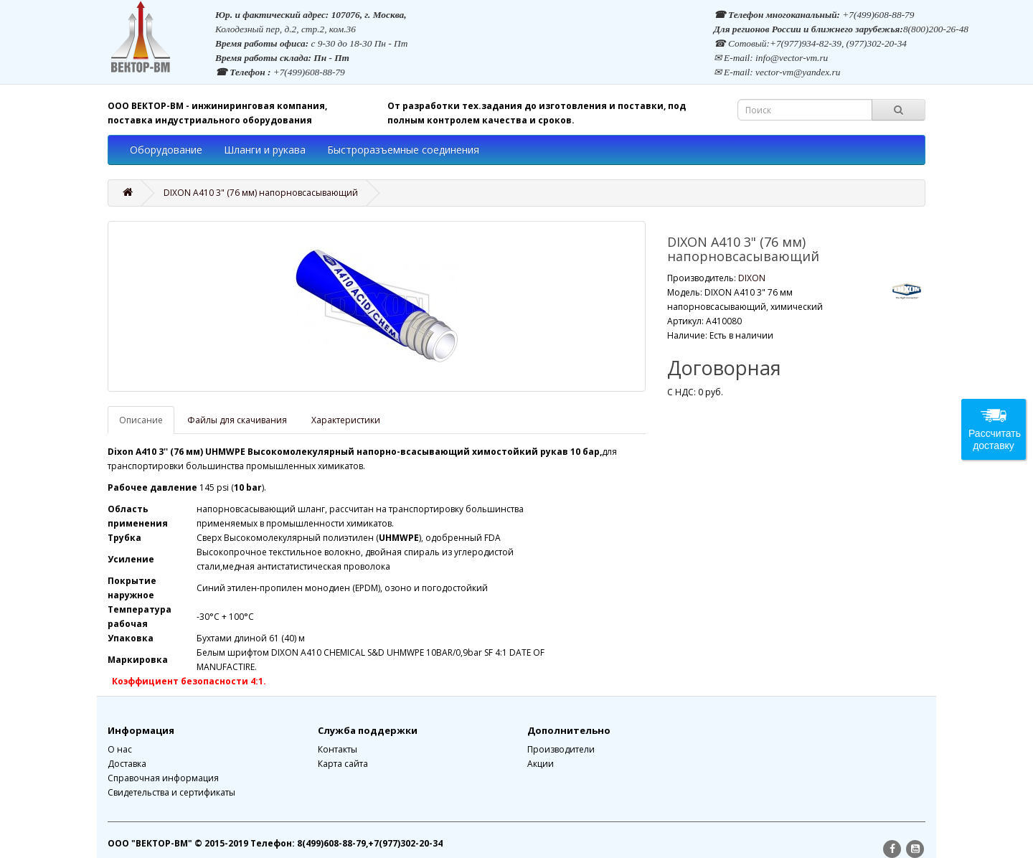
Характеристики (345, 420)
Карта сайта (343, 764)
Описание (141, 420)
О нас (120, 749)
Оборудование (166, 149)
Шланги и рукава (265, 149)
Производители (561, 749)
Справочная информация (163, 778)
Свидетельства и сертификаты (171, 792)
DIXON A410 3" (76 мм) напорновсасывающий (261, 193)
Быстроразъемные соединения (403, 149)
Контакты (337, 749)
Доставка (127, 764)
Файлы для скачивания (237, 420)
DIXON (751, 278)
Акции (540, 764)
